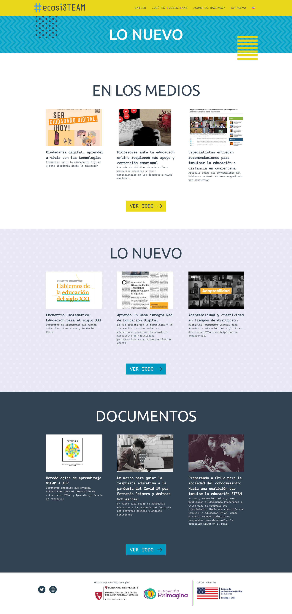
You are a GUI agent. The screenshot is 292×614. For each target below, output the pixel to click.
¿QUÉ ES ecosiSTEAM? (169, 7)
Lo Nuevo (238, 7)
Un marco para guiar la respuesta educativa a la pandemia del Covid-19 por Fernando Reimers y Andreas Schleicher (143, 488)
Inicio (140, 7)
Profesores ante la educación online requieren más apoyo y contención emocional (145, 157)
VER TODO (142, 206)
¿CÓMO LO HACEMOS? (209, 7)
